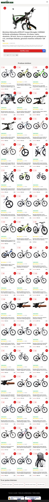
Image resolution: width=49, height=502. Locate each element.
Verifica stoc (33, 50)
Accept (29, 501)
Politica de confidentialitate (25, 493)
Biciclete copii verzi (18, 484)
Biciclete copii (41, 484)
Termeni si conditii (12, 493)
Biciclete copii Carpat (30, 484)
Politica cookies (36, 493)
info (14, 89)
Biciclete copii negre (7, 484)
